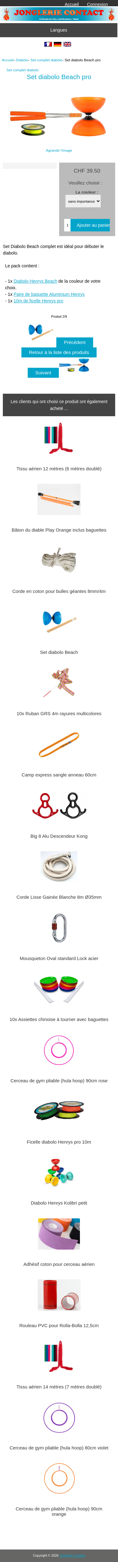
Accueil (72, 4)
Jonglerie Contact (72, 1555)
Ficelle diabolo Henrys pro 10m (59, 1142)
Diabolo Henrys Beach (35, 281)
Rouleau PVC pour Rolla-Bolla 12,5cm (58, 1325)
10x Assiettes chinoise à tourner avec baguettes (58, 1019)
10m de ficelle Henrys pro (38, 300)
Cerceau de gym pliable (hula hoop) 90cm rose (58, 1080)
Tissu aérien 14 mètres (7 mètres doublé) (59, 1386)
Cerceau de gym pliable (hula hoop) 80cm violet (58, 1447)
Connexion (97, 4)
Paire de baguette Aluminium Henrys (49, 294)
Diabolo (22, 60)
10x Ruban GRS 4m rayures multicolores (59, 713)
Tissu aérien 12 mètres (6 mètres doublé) (59, 468)
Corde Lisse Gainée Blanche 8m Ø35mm (58, 897)
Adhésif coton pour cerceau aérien (59, 1264)
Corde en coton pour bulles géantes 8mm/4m (59, 591)
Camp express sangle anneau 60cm (59, 774)
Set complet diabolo (47, 60)
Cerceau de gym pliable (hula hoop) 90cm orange (59, 1511)
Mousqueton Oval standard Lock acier (59, 958)
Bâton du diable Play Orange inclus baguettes (59, 530)
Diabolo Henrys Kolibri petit (59, 1203)
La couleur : (87, 192)
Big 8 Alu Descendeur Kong (59, 836)
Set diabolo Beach (59, 652)
